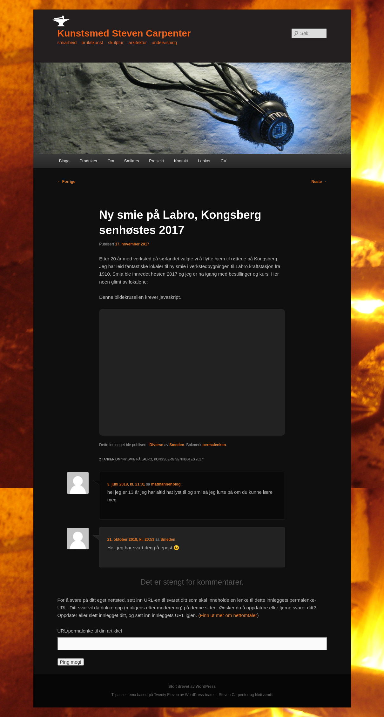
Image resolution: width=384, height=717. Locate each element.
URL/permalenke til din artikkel (89, 630)
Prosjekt (156, 160)
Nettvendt (264, 695)
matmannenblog (166, 484)
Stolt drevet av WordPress (192, 686)
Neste (319, 181)
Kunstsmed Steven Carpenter (124, 33)
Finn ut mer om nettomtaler (228, 615)
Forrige (66, 181)
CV (223, 160)
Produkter (88, 160)
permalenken (214, 445)
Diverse (156, 445)
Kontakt (181, 160)
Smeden (176, 445)
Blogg (64, 160)
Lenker (204, 160)
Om (110, 160)
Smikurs (131, 160)
